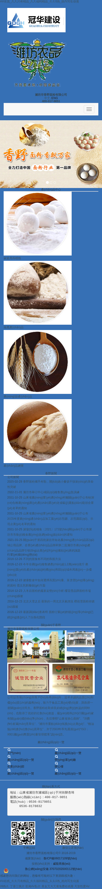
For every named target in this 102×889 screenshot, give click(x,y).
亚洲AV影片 (33, 886)
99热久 (4, 886)
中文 (47, 98)
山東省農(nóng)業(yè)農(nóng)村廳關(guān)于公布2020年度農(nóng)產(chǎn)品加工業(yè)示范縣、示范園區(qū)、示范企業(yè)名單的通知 (50, 519)
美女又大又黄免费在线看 (58, 886)
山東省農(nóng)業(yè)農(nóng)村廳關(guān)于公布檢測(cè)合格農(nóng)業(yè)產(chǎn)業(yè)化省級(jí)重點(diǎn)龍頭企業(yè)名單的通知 (50, 503)
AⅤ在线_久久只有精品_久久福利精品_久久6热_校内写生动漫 (39, 881)
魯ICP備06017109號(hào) (60, 858)
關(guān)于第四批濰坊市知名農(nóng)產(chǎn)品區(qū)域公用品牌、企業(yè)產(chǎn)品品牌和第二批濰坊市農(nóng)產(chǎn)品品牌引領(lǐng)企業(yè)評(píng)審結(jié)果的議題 (50, 545)
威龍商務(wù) (61, 863)
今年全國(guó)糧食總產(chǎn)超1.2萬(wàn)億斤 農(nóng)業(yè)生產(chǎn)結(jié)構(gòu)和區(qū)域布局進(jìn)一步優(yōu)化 (49, 570)
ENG (54, 98)
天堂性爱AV (82, 886)
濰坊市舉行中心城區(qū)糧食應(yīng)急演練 (51, 492)
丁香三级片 (17, 886)
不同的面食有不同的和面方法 (42, 559)
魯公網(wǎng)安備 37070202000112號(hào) (53, 869)
